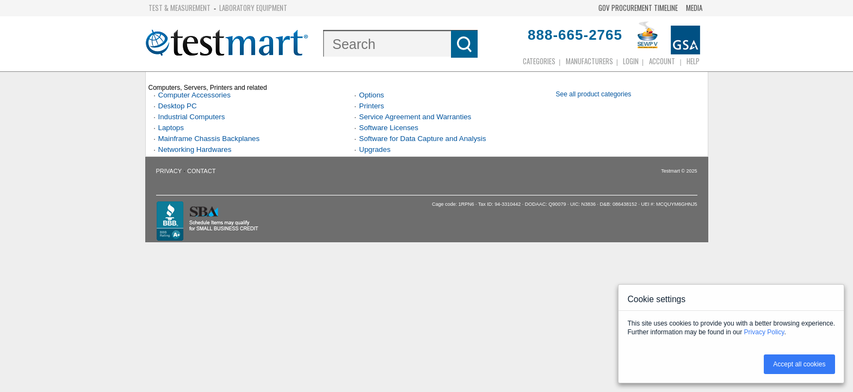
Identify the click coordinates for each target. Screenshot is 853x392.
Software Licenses (388, 128)
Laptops (171, 128)
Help (693, 61)
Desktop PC (177, 106)
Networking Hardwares (195, 149)
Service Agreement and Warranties (415, 117)
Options (371, 95)
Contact (201, 171)
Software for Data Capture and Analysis (422, 138)
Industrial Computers (191, 117)
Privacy (169, 171)
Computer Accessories (194, 95)
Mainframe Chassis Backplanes (209, 138)
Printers (371, 106)
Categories (539, 61)
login (631, 61)
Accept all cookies (799, 364)
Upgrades (375, 149)
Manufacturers (589, 61)
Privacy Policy (764, 332)
